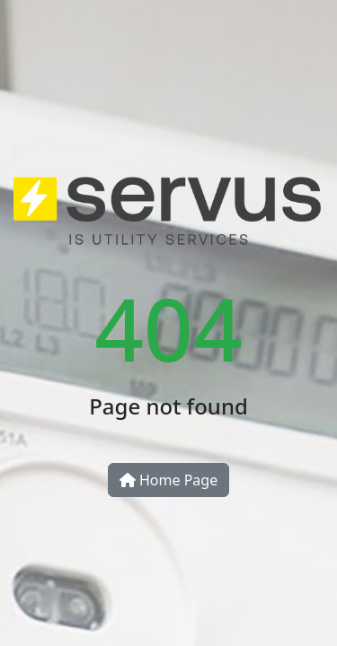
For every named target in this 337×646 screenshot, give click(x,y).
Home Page (168, 480)
